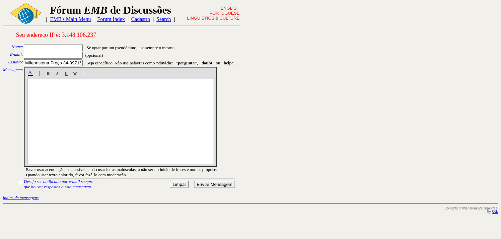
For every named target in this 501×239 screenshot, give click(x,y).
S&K (495, 212)
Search (163, 19)
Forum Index (111, 19)
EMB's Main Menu (70, 19)
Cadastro (140, 19)
